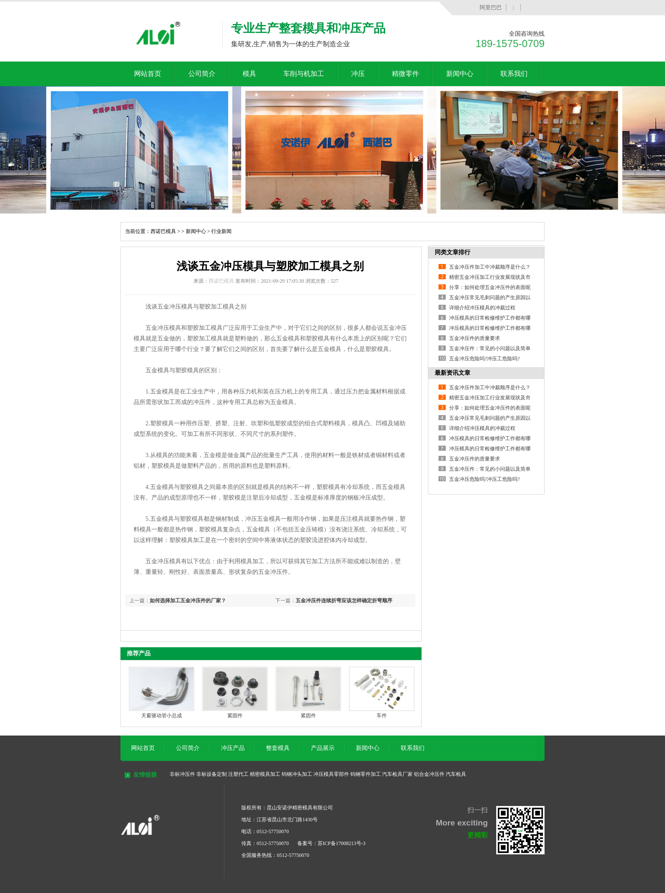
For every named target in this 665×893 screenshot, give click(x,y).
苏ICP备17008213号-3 (342, 843)
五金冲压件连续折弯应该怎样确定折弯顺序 (344, 601)
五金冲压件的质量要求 (474, 338)
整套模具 (278, 748)
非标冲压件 (182, 774)
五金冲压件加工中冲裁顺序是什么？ (490, 267)
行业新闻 (221, 231)
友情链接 (145, 775)
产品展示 (323, 748)
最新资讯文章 (452, 373)
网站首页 (147, 73)
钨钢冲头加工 (297, 774)
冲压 (358, 73)
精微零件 (405, 73)
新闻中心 (459, 73)
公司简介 (201, 73)
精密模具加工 (265, 774)
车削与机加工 (303, 73)
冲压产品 (233, 748)
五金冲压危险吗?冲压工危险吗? (484, 359)
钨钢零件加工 (365, 774)
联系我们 (514, 73)
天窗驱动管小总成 (161, 716)
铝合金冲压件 (429, 774)
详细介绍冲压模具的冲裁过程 (482, 308)
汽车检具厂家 (397, 774)
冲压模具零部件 (331, 774)
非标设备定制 (211, 774)
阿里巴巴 (491, 7)
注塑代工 (238, 774)
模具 (249, 73)
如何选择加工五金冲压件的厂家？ (188, 601)
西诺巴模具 (163, 231)
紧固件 (235, 716)
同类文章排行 (452, 252)
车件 (382, 716)
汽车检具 (456, 774)
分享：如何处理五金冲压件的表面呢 (490, 287)
